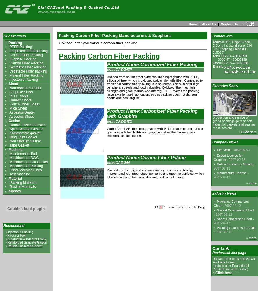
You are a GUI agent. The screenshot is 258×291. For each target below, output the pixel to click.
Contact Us (229, 24)
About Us (209, 24)
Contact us (130, 286)
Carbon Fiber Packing (124, 56)
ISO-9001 (233, 150)
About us (113, 286)
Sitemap (146, 286)
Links (159, 286)
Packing (72, 56)
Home (193, 24)
